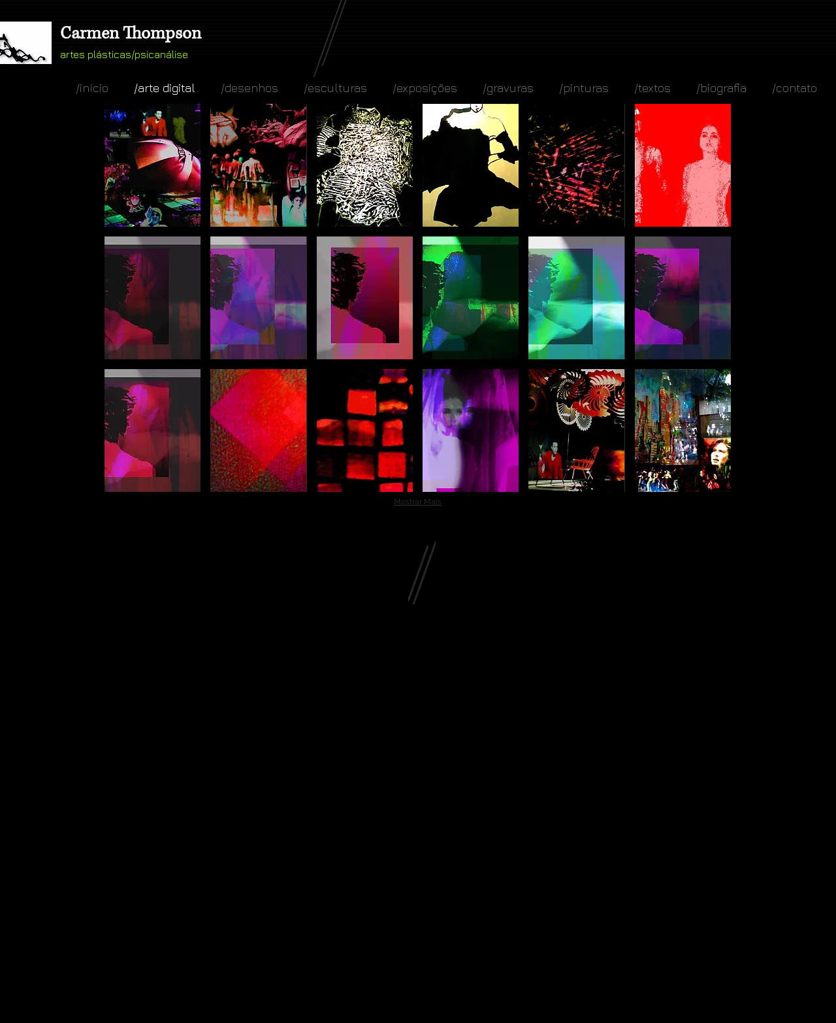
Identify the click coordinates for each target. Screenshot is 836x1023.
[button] (152, 165)
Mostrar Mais (418, 501)
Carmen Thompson (130, 33)
